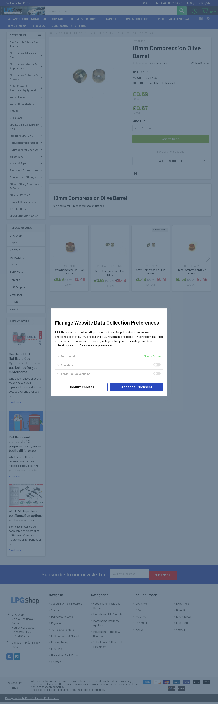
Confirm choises (81, 387)
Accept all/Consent (136, 387)
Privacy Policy (142, 336)
